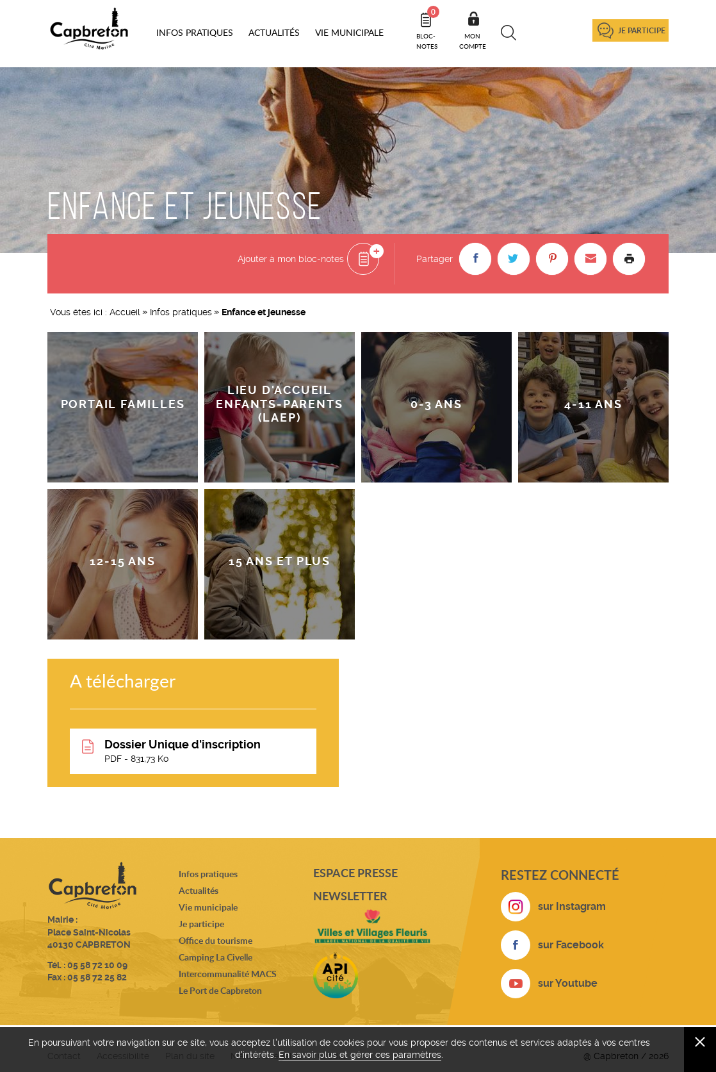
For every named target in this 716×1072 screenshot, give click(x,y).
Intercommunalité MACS (228, 974)
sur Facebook (571, 945)
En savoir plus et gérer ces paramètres (360, 1055)
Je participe (641, 30)
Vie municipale (208, 907)
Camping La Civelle (215, 957)
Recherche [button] (509, 32)
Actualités (198, 890)
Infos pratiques (181, 312)
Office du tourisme (215, 940)
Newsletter (350, 895)
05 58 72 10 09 (97, 965)
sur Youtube (568, 983)
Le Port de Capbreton (220, 990)
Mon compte (472, 41)
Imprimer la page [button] (629, 259)
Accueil (125, 312)
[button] (475, 259)
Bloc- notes (427, 28)
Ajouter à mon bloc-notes (291, 259)
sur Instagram (572, 906)
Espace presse (355, 872)
